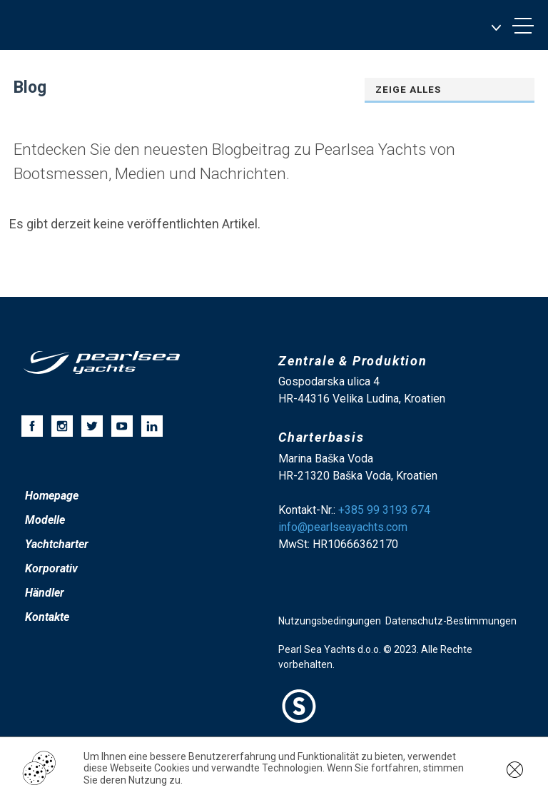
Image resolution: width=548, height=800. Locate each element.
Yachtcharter (56, 544)
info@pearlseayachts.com (342, 527)
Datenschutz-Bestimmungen (451, 621)
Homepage (51, 495)
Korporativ (51, 568)
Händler (44, 592)
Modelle (45, 520)
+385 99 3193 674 (384, 510)
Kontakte (47, 617)
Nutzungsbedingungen (329, 621)
